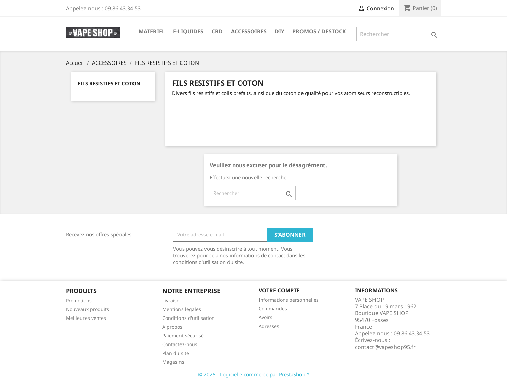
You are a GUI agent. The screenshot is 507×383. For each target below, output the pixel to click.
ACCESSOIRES (249, 31)
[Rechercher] (398, 34)
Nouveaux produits (87, 309)
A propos (172, 327)
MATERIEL (152, 31)
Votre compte (279, 290)
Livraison (172, 300)
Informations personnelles (289, 300)
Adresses (269, 326)
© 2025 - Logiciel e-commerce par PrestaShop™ (253, 374)
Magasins (173, 362)
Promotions (79, 300)
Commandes (273, 308)
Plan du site (175, 353)
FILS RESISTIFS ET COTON (109, 83)
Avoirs (265, 317)
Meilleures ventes (86, 318)
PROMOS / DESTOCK (319, 31)
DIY (279, 31)
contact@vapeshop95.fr (385, 347)
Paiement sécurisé (183, 335)
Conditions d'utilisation (188, 318)
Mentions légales (181, 309)
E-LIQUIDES (188, 31)
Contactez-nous (179, 344)
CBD (217, 31)
